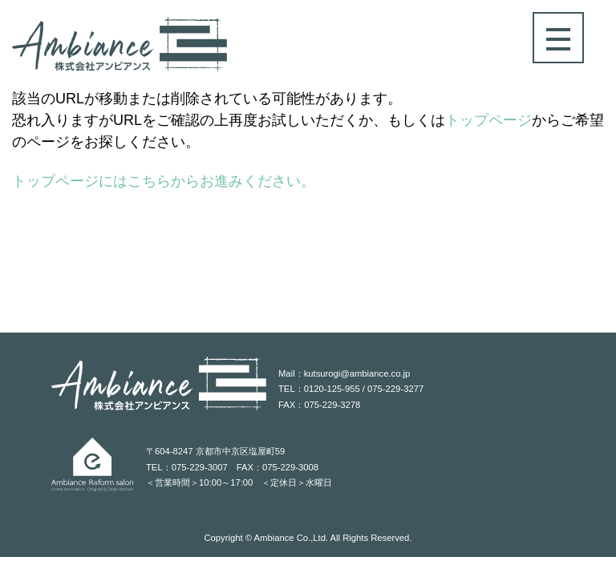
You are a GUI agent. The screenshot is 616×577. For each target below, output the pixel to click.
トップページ (488, 120)
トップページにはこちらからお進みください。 (163, 181)
